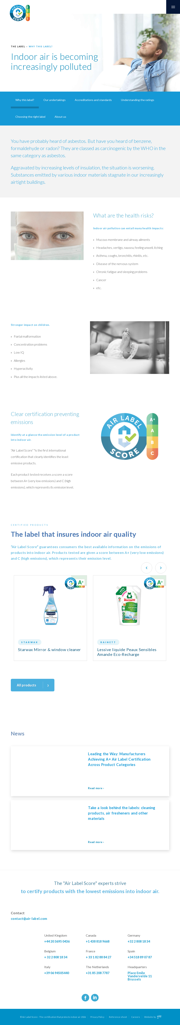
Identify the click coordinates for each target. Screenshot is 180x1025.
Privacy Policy (97, 1017)
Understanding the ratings (137, 100)
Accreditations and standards (93, 100)
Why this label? (41, 46)
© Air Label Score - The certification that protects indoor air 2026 (53, 1017)
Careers (135, 1017)
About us (60, 116)
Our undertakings (54, 100)
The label (18, 46)
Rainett (108, 642)
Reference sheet (118, 1017)
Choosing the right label (30, 116)
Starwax (29, 642)
